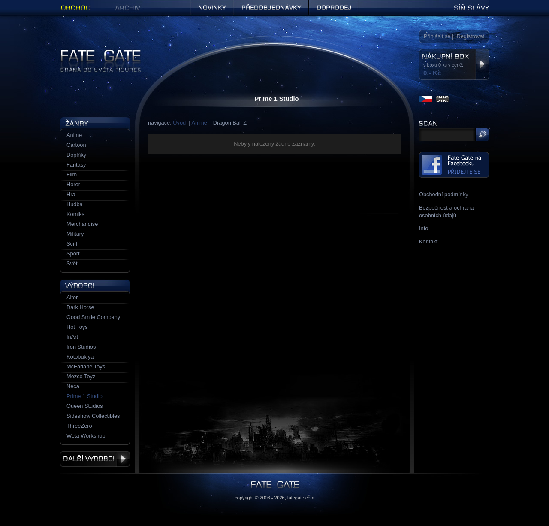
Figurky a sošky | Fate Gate (93, 52)
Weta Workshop (86, 435)
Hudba (74, 204)
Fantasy (76, 164)
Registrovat (470, 36)
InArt (72, 337)
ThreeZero (79, 426)
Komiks (75, 214)
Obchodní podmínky (443, 194)
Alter (72, 297)
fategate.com (300, 497)
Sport (73, 253)
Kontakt (428, 241)
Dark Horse (80, 307)
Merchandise (82, 224)
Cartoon (76, 145)
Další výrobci (95, 459)
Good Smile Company (93, 317)
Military (75, 234)
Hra (70, 194)
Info (423, 228)
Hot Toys (77, 327)
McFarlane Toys (85, 366)
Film (71, 174)
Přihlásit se (437, 36)
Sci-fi (72, 243)
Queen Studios (84, 406)
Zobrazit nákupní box (482, 64)
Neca (72, 386)
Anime (199, 122)
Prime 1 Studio (84, 396)
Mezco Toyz (80, 376)
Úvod (179, 122)
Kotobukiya (80, 356)
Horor (73, 184)
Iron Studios (81, 347)
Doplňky (76, 155)
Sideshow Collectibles (93, 416)
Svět (72, 263)
